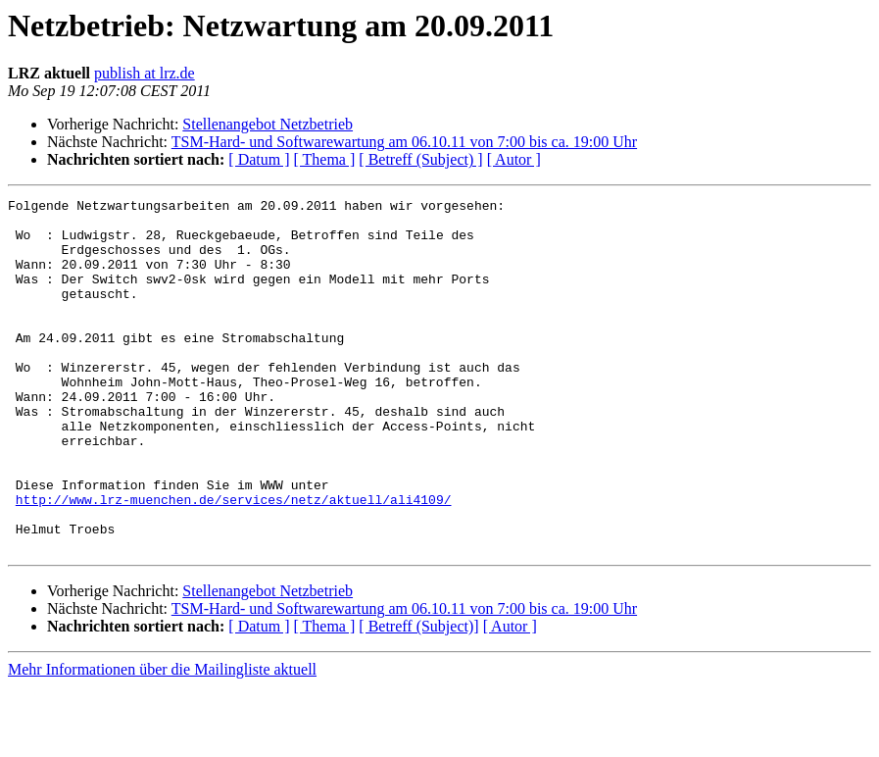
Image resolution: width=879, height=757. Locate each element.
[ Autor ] (514, 159)
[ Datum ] (258, 159)
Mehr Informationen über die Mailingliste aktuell (162, 740)
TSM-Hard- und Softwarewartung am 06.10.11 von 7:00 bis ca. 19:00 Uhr (404, 141)
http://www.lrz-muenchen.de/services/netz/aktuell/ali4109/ (234, 561)
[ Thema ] (325, 159)
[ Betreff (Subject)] (418, 696)
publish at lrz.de (144, 73)
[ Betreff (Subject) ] (420, 159)
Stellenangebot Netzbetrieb (267, 124)
